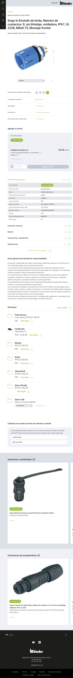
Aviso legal (33, 672)
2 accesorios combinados (43, 112)
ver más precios (16, 159)
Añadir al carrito (39, 99)
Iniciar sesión (15, 672)
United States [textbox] (16, 437)
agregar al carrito (48, 167)
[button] (3, 3)
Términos (24, 672)
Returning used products (44, 675)
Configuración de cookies (54, 672)
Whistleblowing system (28, 675)
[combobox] (40, 437)
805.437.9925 (37, 659)
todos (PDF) (62, 308)
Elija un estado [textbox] (17, 442)
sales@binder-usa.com (37, 665)
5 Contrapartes (40, 119)
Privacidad (42, 672)
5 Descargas (40, 106)
